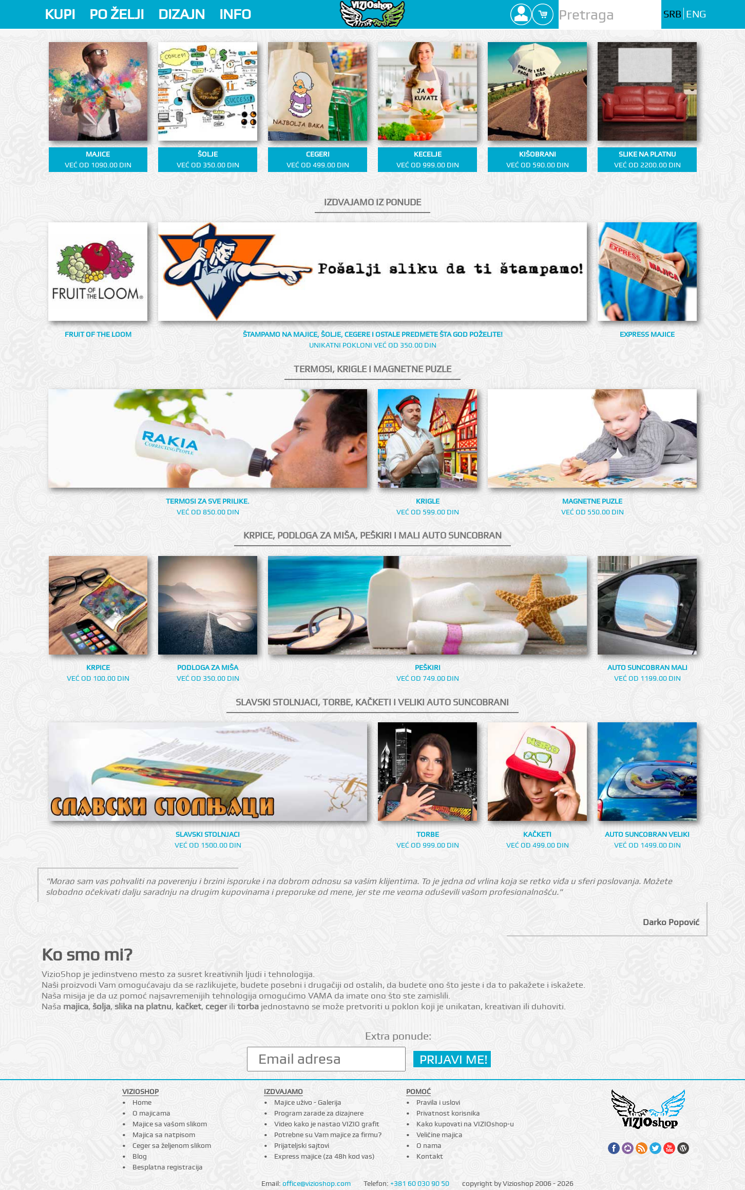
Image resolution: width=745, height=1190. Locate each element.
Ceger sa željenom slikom (171, 1145)
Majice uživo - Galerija (307, 1102)
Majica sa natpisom (163, 1134)
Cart (542, 14)
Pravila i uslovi (438, 1102)
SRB (672, 14)
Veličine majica (439, 1134)
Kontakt (429, 1156)
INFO (235, 14)
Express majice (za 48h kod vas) (324, 1156)
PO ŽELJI (116, 14)
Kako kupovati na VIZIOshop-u (465, 1124)
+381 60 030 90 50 (419, 1183)
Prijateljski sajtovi (301, 1145)
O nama (429, 1145)
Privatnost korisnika (448, 1113)
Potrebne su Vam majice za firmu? (327, 1134)
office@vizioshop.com (316, 1183)
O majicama (151, 1113)
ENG (696, 14)
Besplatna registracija (167, 1167)
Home (141, 1102)
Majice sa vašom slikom (169, 1124)
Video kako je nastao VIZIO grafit (326, 1124)
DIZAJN (181, 14)
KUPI (60, 14)
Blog (139, 1156)
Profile (521, 14)
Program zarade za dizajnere (319, 1113)
